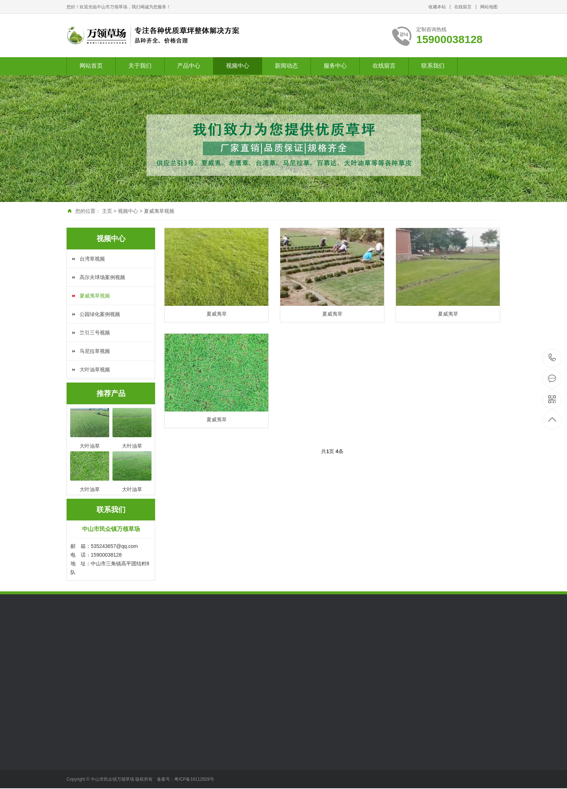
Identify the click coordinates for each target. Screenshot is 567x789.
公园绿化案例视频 (100, 314)
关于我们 (140, 66)
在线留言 (463, 6)
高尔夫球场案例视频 (102, 277)
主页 (107, 211)
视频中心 (237, 66)
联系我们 (432, 66)
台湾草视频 (92, 259)
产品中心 (188, 66)
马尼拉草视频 (95, 351)
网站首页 (91, 66)
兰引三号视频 (95, 333)
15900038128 (552, 358)
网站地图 (489, 6)
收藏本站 (437, 6)
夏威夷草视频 (159, 211)
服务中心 (335, 66)
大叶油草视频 (95, 369)
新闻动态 (286, 66)
